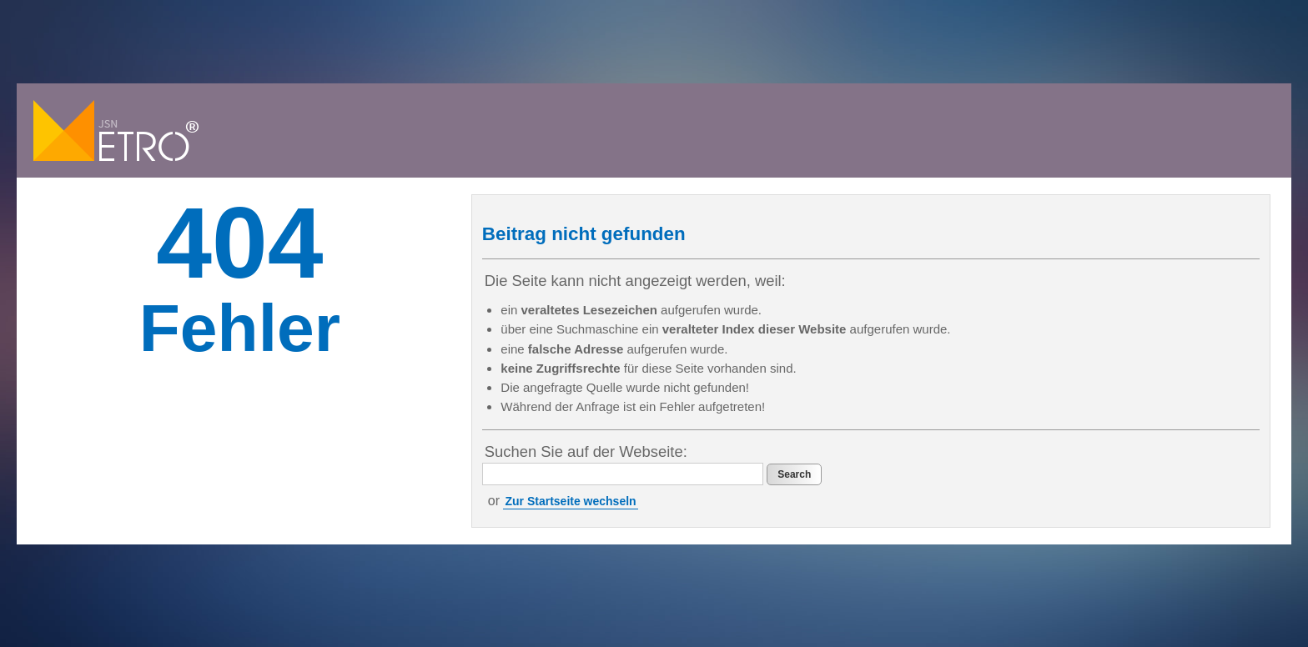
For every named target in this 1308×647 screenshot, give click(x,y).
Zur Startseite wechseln (570, 501)
